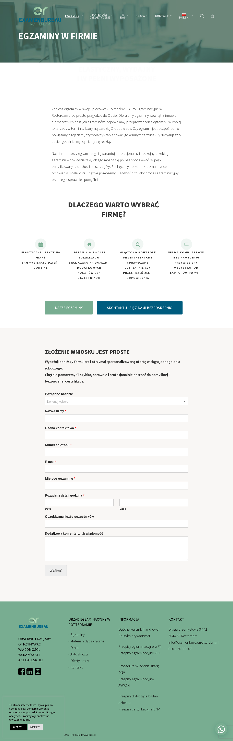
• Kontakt (75, 667)
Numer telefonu (58, 445)
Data (48, 508)
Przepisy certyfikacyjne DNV (139, 709)
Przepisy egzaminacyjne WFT (139, 646)
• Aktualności (78, 654)
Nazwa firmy (55, 411)
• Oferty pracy (78, 660)
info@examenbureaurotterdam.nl (193, 642)
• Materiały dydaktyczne (86, 641)
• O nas (73, 647)
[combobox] (116, 401)
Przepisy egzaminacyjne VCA (139, 653)
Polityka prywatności (134, 635)
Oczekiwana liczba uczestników (69, 517)
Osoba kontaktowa (60, 428)
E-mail (51, 462)
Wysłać (56, 570)
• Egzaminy (76, 634)
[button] (69, 314)
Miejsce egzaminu (60, 478)
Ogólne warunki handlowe (138, 629)
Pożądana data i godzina (64, 495)
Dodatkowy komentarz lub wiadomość (74, 533)
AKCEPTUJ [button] (18, 727)
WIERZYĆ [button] (35, 727)
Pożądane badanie (59, 394)
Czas (122, 508)
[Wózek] (212, 16)
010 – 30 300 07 (180, 648)
